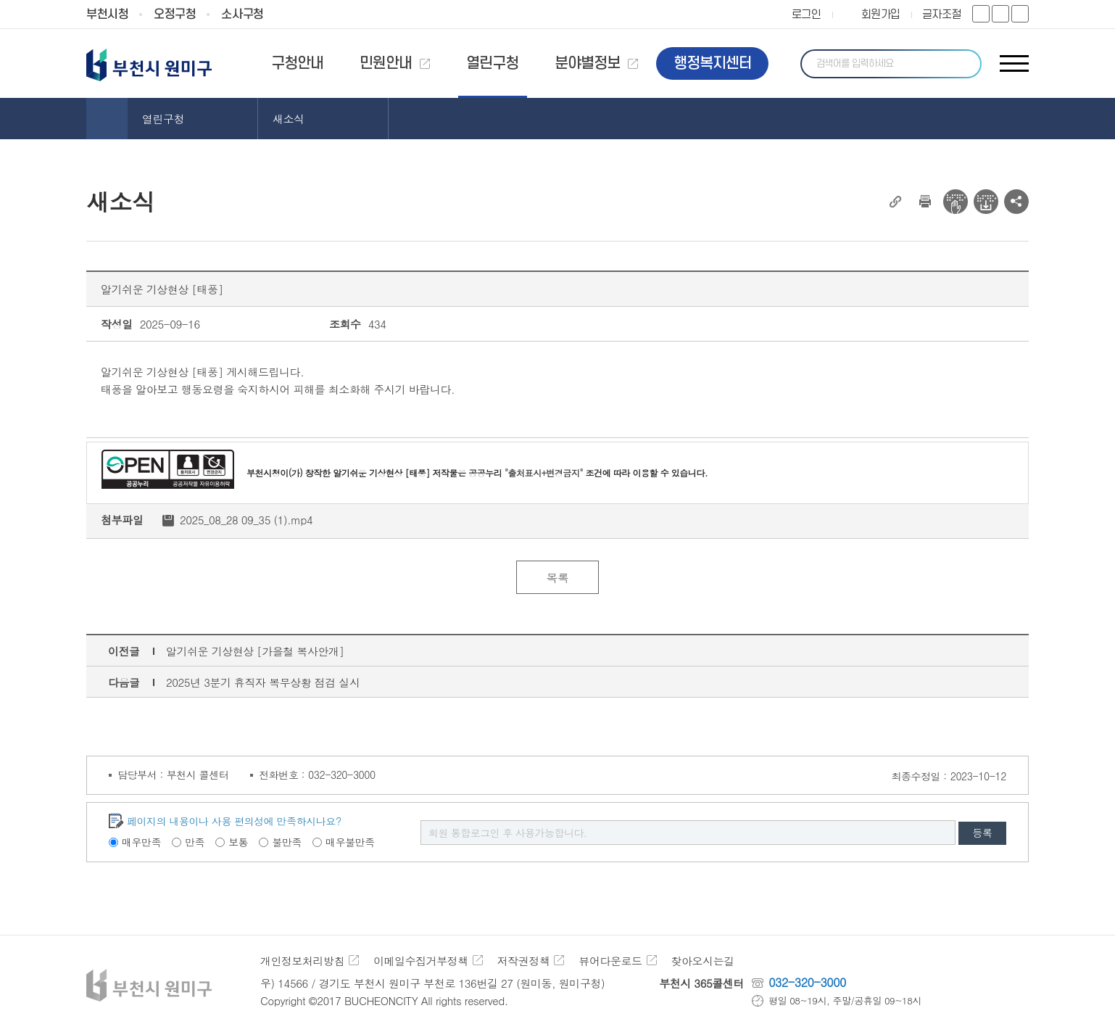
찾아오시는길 (702, 960)
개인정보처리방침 (302, 960)
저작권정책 (523, 960)
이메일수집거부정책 (420, 960)
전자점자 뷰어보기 (955, 201)
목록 (557, 577)
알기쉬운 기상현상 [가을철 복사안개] (255, 650)
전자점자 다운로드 (986, 201)
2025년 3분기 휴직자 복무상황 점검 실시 (263, 682)
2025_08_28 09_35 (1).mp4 (246, 519)
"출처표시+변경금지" (544, 472)
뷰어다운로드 (610, 960)
